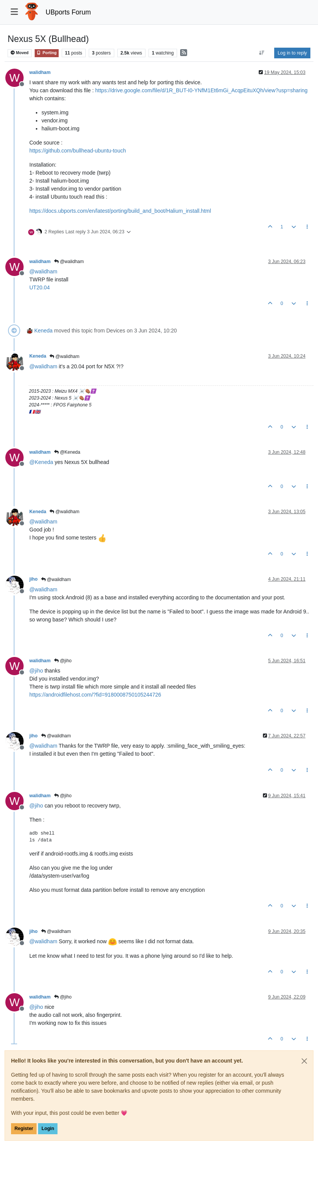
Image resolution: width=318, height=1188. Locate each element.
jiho (33, 579)
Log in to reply (292, 53)
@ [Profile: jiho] (36, 671)
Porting (47, 52)
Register (23, 1128)
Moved (20, 52)
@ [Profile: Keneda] (41, 462)
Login (48, 1128)
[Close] (304, 1061)
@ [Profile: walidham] (43, 271)
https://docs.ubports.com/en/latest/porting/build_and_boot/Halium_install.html (120, 211)
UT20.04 (39, 287)
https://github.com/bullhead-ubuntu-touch (77, 151)
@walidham (69, 261)
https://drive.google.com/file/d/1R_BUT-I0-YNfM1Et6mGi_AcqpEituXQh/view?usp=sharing (201, 90)
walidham (40, 72)
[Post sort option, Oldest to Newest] (262, 53)
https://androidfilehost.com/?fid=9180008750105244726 (95, 695)
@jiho (63, 660)
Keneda (43, 331)
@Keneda (67, 452)
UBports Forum (68, 12)
